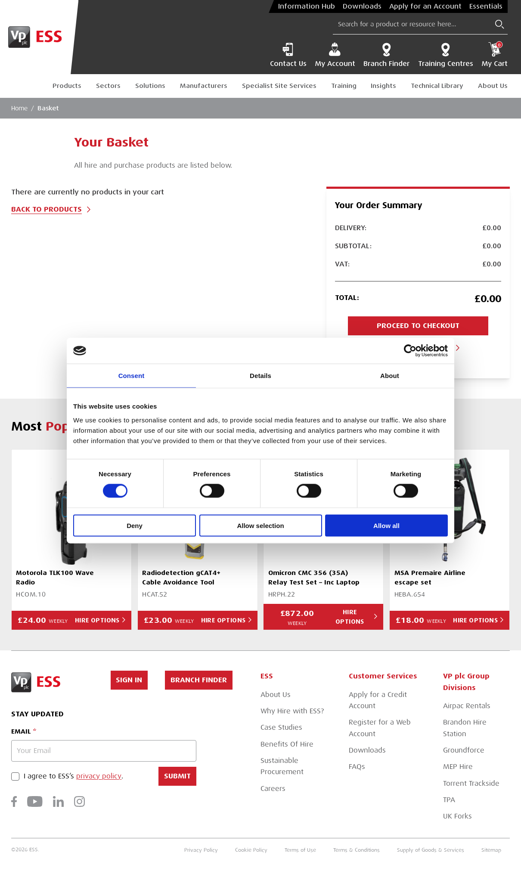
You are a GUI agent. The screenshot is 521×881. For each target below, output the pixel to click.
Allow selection (260, 525)
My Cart (494, 55)
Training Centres (445, 55)
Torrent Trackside (471, 783)
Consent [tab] (131, 375)
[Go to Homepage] (39, 37)
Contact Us (288, 55)
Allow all (386, 525)
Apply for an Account (425, 6)
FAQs (357, 766)
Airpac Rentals (466, 706)
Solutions (150, 85)
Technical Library (437, 85)
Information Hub (306, 6)
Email (21, 731)
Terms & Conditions (356, 850)
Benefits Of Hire (286, 744)
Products (67, 85)
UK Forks (457, 816)
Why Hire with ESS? (292, 711)
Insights (383, 85)
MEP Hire (458, 766)
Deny (135, 525)
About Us (493, 85)
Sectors (108, 85)
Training (344, 85)
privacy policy (98, 776)
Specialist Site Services (279, 85)
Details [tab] (260, 375)
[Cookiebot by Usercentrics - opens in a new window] (410, 350)
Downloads (362, 6)
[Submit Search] (499, 24)
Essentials (485, 6)
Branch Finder (386, 55)
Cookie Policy (251, 850)
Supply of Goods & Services (430, 850)
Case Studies (281, 727)
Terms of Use (300, 850)
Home (19, 108)
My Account (335, 55)
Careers (272, 788)
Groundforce (463, 750)
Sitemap (491, 850)
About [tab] (389, 375)
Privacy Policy (201, 850)
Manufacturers (203, 85)
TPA (449, 800)
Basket (48, 108)
